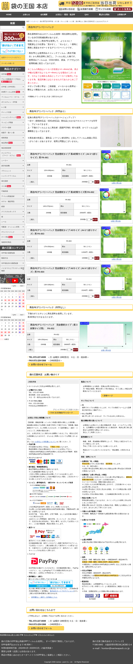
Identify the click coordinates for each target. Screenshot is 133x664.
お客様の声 (121, 15)
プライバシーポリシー (46, 635)
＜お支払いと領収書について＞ (45, 442)
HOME (8, 15)
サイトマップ (29, 635)
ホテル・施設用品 (7, 201)
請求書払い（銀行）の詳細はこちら (44, 597)
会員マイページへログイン (11, 57)
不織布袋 (4, 191)
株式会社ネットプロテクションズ (62, 591)
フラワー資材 (6, 127)
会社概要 (43, 15)
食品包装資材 (6, 148)
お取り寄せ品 (116, 183)
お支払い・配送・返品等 (65, 15)
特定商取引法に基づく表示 (10, 635)
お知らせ (26, 15)
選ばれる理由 (104, 15)
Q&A (87, 15)
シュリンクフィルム (8, 176)
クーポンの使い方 (7, 63)
